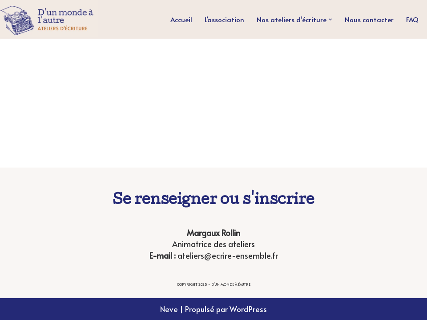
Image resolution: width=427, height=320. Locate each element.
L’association (224, 19)
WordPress (248, 309)
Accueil (181, 19)
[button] (330, 19)
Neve (169, 309)
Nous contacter (369, 19)
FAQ (412, 19)
